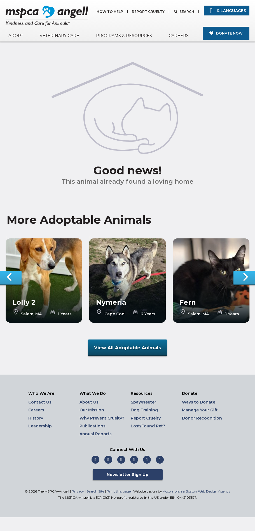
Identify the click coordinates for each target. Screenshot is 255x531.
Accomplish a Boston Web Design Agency (196, 491)
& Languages (226, 10)
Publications (92, 426)
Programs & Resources (124, 35)
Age (61, 309)
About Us (89, 402)
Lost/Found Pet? (148, 426)
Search (186, 12)
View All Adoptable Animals (127, 347)
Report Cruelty (148, 12)
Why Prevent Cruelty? (101, 418)
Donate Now (229, 33)
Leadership (40, 426)
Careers (179, 35)
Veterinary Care (59, 35)
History (35, 418)
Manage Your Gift (200, 410)
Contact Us (40, 402)
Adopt (15, 35)
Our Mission (91, 410)
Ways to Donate (198, 402)
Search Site (95, 491)
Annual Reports (95, 433)
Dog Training (144, 410)
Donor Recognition (202, 418)
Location (28, 309)
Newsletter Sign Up (127, 474)
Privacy (78, 491)
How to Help (110, 12)
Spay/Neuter (143, 402)
